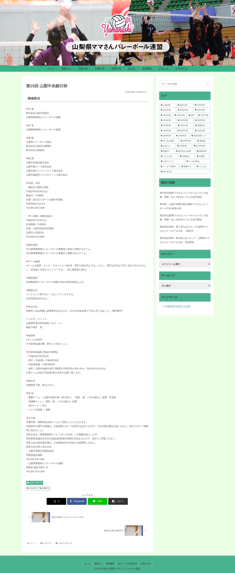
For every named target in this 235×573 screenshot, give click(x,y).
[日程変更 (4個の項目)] (184, 146)
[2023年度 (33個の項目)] (185, 125)
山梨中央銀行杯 (34, 483)
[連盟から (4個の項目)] (166, 151)
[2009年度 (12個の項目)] (166, 136)
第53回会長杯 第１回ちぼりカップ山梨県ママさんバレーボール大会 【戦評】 (184, 228)
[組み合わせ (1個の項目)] (184, 171)
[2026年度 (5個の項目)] (187, 141)
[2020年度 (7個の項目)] (182, 136)
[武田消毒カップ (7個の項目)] (200, 136)
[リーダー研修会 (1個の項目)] (169, 166)
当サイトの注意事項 (127, 563)
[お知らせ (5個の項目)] (167, 146)
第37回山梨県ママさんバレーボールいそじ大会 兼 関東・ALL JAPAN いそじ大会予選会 (184, 195)
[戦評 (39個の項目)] (191, 115)
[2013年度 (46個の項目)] (202, 110)
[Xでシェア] (56, 501)
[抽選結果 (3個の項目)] (203, 151)
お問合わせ (145, 563)
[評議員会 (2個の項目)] (186, 156)
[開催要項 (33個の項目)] (202, 125)
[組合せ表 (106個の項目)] (184, 105)
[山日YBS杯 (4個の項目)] (201, 146)
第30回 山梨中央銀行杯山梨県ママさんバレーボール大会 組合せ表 (184, 206)
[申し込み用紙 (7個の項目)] (169, 141)
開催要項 (44, 488)
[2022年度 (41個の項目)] (180, 115)
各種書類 (110, 563)
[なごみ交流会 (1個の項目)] (197, 161)
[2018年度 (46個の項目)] (185, 110)
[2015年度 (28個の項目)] (185, 130)
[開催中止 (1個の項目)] (187, 166)
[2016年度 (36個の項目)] (185, 120)
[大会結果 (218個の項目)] (167, 105)
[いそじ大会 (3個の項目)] (168, 156)
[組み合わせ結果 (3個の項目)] (185, 151)
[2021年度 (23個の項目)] (202, 130)
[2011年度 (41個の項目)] (166, 115)
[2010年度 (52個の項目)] (201, 105)
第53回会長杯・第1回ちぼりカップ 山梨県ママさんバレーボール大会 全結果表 (184, 240)
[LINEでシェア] (97, 501)
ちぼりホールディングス (178, 306)
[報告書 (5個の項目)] (203, 141)
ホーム (87, 563)
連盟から (98, 563)
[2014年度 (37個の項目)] (167, 120)
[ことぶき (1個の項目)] (203, 166)
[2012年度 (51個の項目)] (167, 110)
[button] (118, 501)
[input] (185, 84)
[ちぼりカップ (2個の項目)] (172, 161)
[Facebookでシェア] (77, 501)
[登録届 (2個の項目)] (203, 156)
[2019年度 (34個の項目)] (167, 125)
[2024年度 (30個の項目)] (167, 130)
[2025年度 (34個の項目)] (202, 120)
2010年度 (32, 488)
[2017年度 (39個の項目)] (203, 115)
